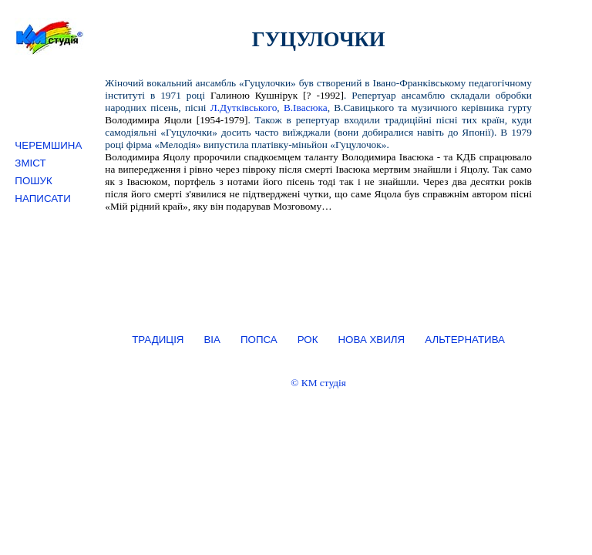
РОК (308, 339)
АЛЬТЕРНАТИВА (465, 339)
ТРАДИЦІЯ (157, 339)
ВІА (212, 339)
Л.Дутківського (244, 107)
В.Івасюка (306, 107)
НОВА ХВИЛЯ (371, 339)
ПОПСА (259, 339)
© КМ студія (318, 382)
